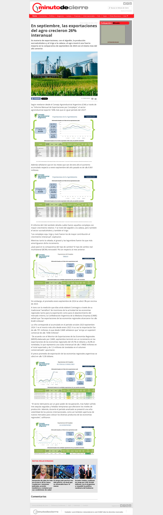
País (98, 16)
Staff (69, 505)
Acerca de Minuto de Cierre (40, 505)
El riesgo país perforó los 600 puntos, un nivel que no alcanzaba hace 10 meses (63, 483)
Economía (43, 16)
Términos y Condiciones (58, 505)
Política (51, 16)
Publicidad (77, 505)
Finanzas (77, 16)
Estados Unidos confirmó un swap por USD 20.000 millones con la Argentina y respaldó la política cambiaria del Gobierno (85, 484)
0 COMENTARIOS (85, 98)
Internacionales (89, 16)
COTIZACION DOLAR (113, 42)
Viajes (105, 16)
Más (125, 16)
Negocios (60, 16)
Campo (69, 16)
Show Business (115, 16)
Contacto (85, 505)
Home (34, 16)
